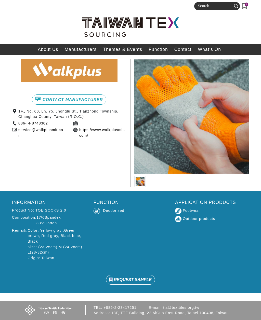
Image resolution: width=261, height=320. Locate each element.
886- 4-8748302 (33, 123)
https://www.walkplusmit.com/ (102, 132)
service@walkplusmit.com (40, 132)
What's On (209, 49)
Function (158, 49)
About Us (48, 49)
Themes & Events (122, 49)
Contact (183, 49)
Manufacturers (81, 49)
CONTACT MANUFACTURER (69, 99)
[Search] (215, 6)
